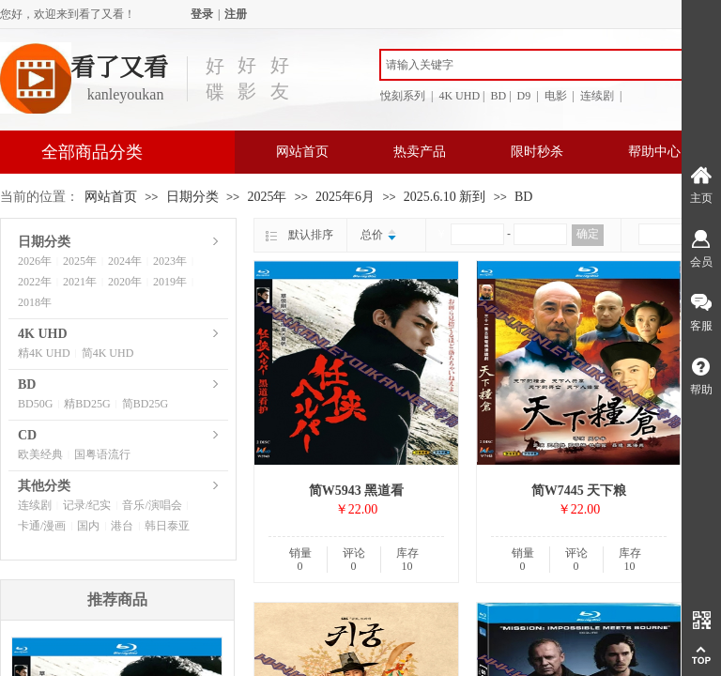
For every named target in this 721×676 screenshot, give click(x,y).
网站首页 (302, 152)
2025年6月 (345, 197)
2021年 (80, 281)
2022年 (35, 281)
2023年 (170, 261)
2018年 (35, 302)
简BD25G (145, 403)
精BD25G (87, 403)
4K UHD (43, 334)
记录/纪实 (87, 505)
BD (523, 197)
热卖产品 (419, 152)
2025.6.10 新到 (445, 197)
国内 (88, 525)
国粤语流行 (102, 454)
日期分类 (192, 197)
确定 (587, 233)
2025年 (266, 197)
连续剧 (35, 505)
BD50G (35, 403)
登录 (202, 14)
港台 (122, 525)
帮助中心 (654, 152)
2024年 (125, 261)
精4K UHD (44, 353)
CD (27, 435)
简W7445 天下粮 (579, 491)
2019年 (170, 281)
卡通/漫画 (42, 525)
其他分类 (44, 486)
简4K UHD (108, 353)
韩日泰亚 (167, 525)
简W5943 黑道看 (357, 491)
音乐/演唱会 (151, 505)
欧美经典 (40, 454)
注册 (235, 14)
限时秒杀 (537, 152)
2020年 (125, 281)
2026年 (35, 261)
